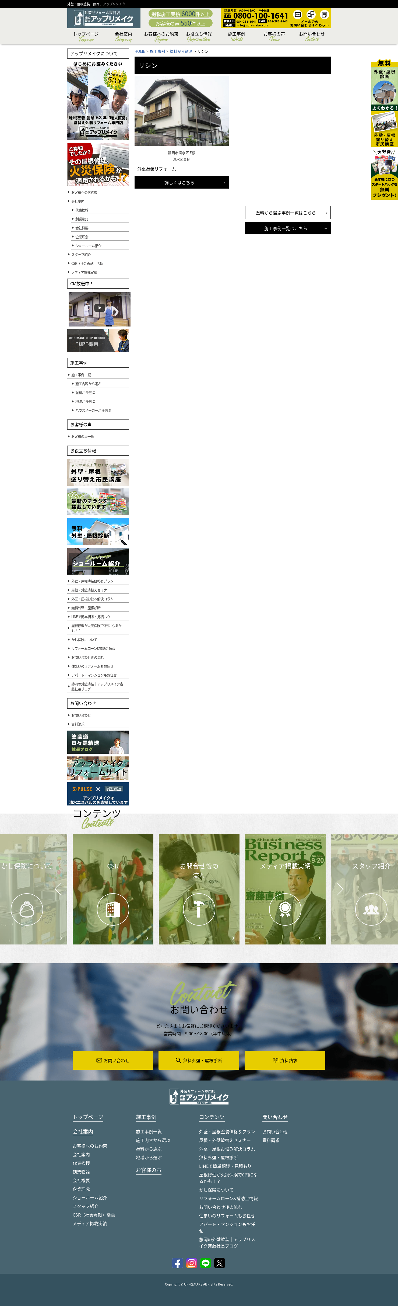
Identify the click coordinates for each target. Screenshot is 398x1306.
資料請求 (271, 1140)
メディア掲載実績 (90, 1224)
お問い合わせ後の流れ (220, 1207)
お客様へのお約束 (161, 37)
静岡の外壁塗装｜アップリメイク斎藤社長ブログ (227, 1242)
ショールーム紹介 (88, 245)
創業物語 (81, 218)
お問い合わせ (312, 37)
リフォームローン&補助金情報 (228, 1198)
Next (333, 885)
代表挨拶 (81, 210)
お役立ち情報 (199, 37)
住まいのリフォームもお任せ (227, 1216)
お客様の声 (274, 37)
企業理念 (81, 236)
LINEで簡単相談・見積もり (225, 1166)
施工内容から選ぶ (153, 1140)
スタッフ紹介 (85, 1206)
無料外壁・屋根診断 (218, 1157)
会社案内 (123, 37)
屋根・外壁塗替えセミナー (225, 1140)
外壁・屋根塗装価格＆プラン (227, 1131)
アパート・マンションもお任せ (227, 1227)
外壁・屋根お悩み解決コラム (227, 1149)
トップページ (86, 37)
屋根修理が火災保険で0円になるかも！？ (228, 1178)
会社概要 (81, 227)
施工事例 (236, 37)
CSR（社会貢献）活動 (94, 1215)
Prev (56, 893)
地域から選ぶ (149, 1157)
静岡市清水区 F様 (181, 152)
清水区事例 (181, 159)
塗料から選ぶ (149, 1149)
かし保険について (216, 1190)
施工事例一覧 (149, 1131)
